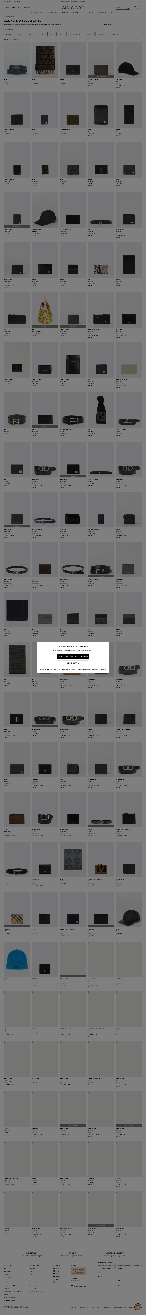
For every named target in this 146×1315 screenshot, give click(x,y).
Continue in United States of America (73, 656)
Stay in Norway (73, 663)
